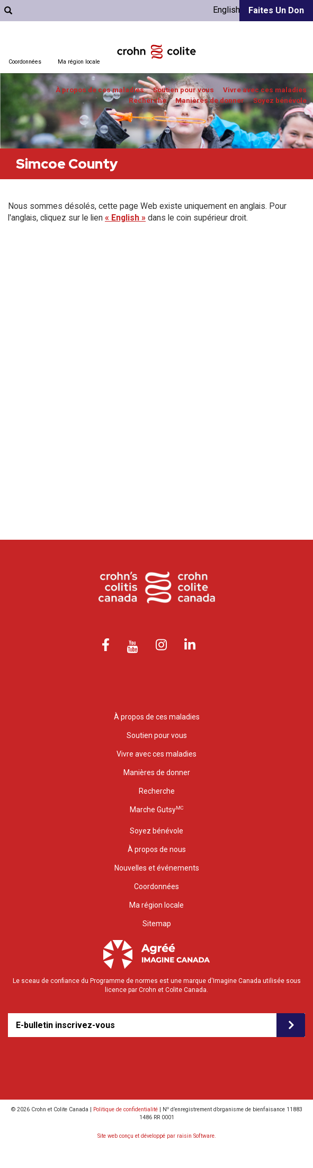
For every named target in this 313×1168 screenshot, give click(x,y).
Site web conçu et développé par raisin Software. (156, 1135)
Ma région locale (79, 61)
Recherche (147, 100)
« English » (125, 218)
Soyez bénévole (280, 100)
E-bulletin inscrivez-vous (65, 1025)
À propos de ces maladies (100, 90)
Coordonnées (24, 61)
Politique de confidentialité (125, 1109)
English (226, 10)
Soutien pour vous (183, 90)
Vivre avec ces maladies (265, 90)
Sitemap (156, 923)
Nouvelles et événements (156, 868)
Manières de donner (209, 100)
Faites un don (276, 10)
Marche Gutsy (156, 809)
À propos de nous (157, 849)
